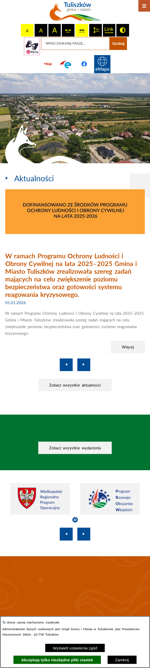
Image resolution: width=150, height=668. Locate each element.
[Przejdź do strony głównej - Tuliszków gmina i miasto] (75, 13)
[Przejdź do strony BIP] (48, 64)
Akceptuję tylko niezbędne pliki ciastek (57, 660)
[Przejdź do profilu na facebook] (84, 64)
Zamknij (122, 660)
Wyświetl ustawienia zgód (75, 648)
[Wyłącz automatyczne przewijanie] (75, 520)
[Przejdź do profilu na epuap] (66, 64)
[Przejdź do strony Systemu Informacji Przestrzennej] (102, 64)
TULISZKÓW (75, 591)
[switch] (68, 30)
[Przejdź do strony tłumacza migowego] (32, 46)
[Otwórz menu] (144, 6)
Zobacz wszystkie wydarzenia (75, 448)
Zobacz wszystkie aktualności (75, 385)
